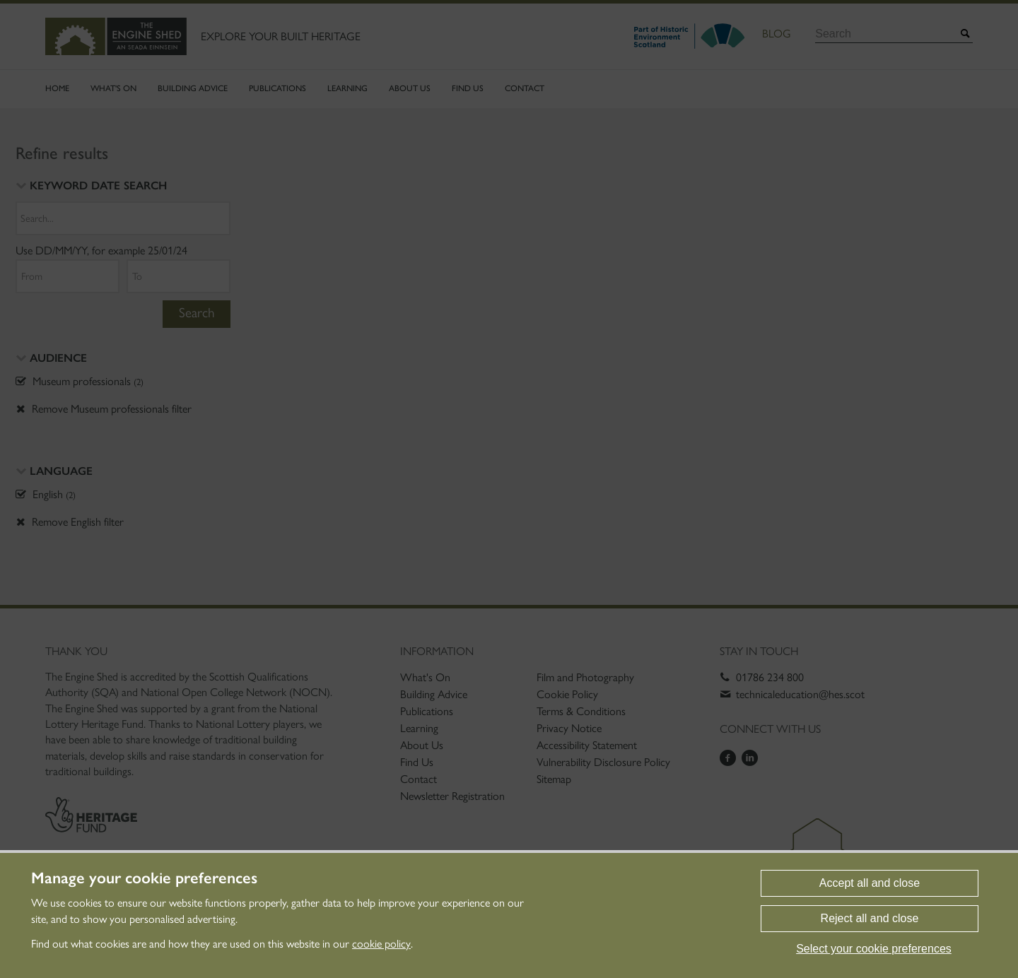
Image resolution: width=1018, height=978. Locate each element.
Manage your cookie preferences (144, 878)
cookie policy (381, 943)
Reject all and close (870, 918)
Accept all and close (869, 883)
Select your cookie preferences (874, 949)
